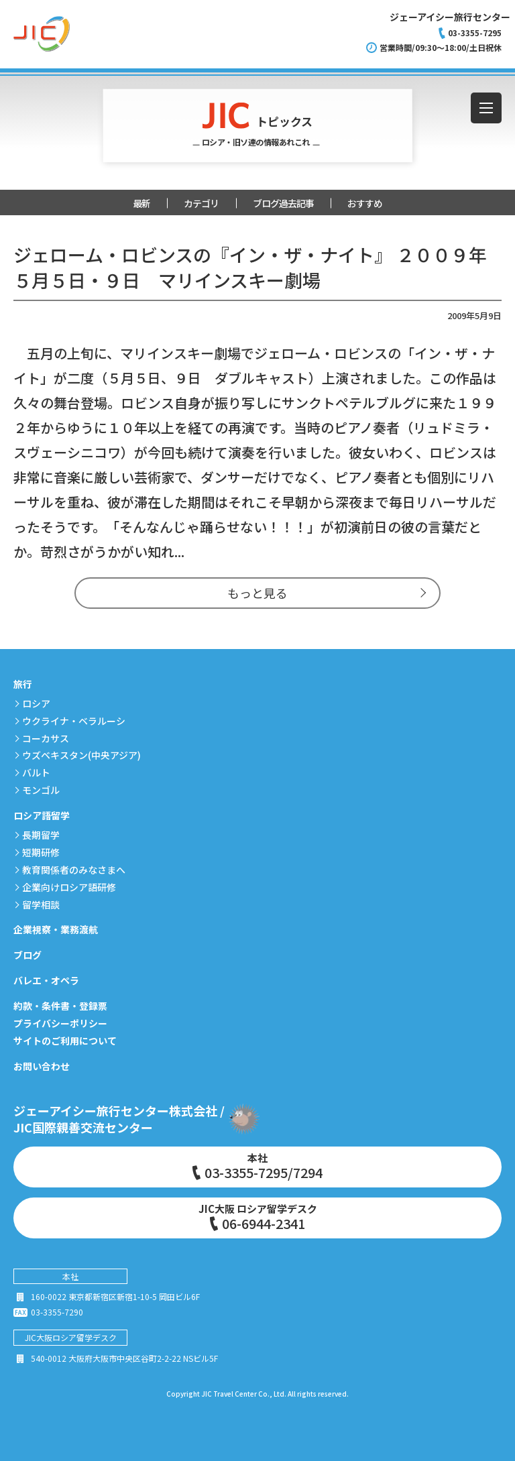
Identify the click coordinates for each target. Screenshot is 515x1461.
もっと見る (257, 592)
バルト (36, 772)
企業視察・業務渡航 (55, 929)
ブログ (27, 954)
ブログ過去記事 (283, 203)
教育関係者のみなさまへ (73, 869)
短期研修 (41, 852)
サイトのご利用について (65, 1040)
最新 (141, 203)
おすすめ (364, 203)
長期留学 (41, 834)
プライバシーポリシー (60, 1023)
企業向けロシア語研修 (69, 887)
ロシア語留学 (41, 815)
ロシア (36, 703)
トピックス (257, 126)
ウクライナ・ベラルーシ (73, 720)
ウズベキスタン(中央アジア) (81, 755)
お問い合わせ (41, 1066)
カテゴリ (201, 203)
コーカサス (45, 738)
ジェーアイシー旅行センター (450, 16)
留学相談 (41, 904)
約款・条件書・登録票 (60, 1005)
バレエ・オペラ (46, 980)
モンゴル (41, 790)
